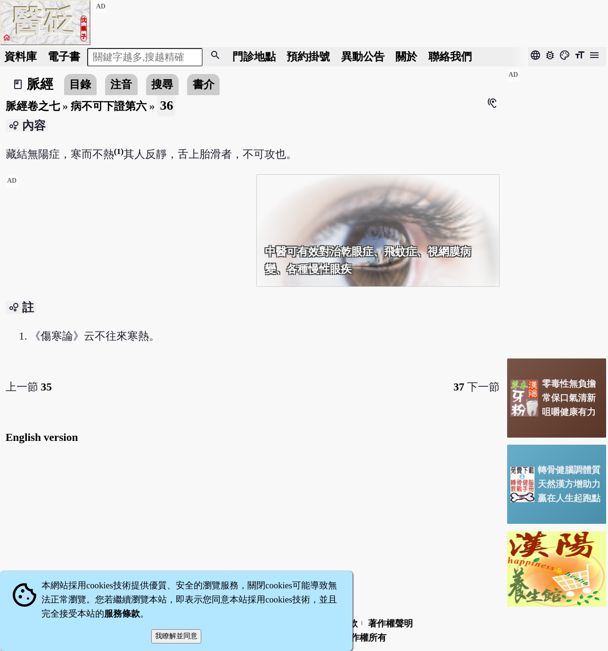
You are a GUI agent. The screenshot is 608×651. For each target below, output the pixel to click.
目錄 (80, 84)
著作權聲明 (390, 623)
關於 (406, 56)
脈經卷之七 (33, 106)
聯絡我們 (450, 56)
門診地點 (254, 56)
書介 (203, 84)
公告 (363, 56)
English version (42, 437)
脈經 (40, 84)
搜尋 (162, 84)
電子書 (64, 56)
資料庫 (20, 56)
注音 (121, 84)
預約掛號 (308, 56)
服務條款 (122, 613)
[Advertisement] (127, 240)
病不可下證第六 (109, 106)
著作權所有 (364, 638)
